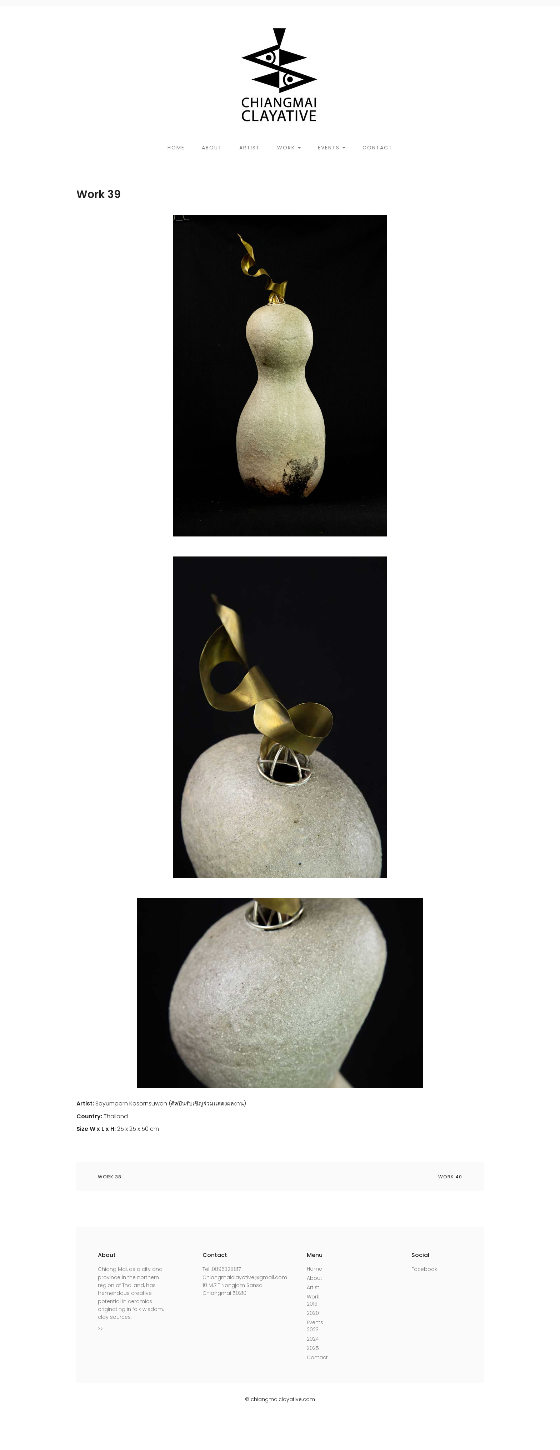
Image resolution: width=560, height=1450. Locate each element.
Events (331, 147)
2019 (312, 1303)
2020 (313, 1313)
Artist (249, 147)
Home (176, 147)
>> (100, 1328)
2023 (313, 1329)
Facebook (424, 1269)
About (212, 147)
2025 (313, 1348)
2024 (313, 1338)
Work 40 (450, 1176)
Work (289, 147)
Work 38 (109, 1176)
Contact (377, 147)
